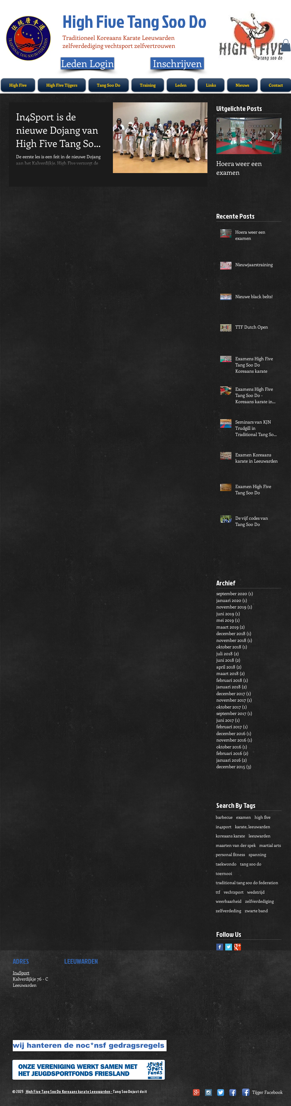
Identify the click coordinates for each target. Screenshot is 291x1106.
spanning (257, 854)
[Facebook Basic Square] (219, 947)
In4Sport (21, 973)
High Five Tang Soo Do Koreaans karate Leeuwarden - (69, 1091)
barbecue (224, 817)
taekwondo (226, 864)
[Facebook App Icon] (232, 1092)
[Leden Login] (87, 63)
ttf (218, 892)
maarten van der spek (236, 845)
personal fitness (230, 854)
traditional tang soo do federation (247, 882)
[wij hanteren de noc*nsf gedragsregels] (90, 1045)
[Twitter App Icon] (220, 1092)
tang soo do (250, 864)
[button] (286, 45)
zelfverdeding (228, 910)
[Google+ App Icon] (196, 1092)
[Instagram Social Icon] (208, 1092)
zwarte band (256, 910)
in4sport (223, 826)
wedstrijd (256, 892)
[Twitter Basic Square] (228, 947)
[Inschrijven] (177, 63)
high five (263, 817)
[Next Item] (272, 136)
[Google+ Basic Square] (237, 947)
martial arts (270, 845)
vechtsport (234, 892)
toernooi (224, 873)
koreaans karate (230, 836)
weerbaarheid (229, 901)
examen (243, 817)
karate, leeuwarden (252, 826)
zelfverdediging (259, 901)
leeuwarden (260, 836)
